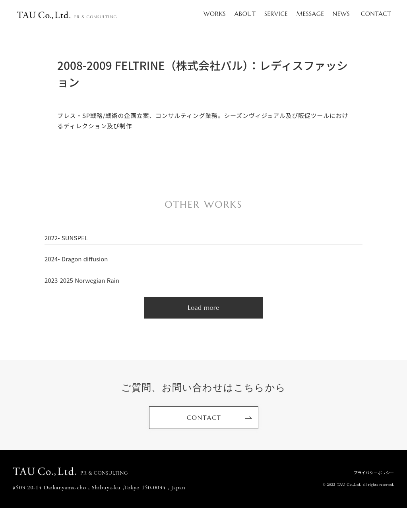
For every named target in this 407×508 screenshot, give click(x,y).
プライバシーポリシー (374, 472)
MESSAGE (310, 13)
